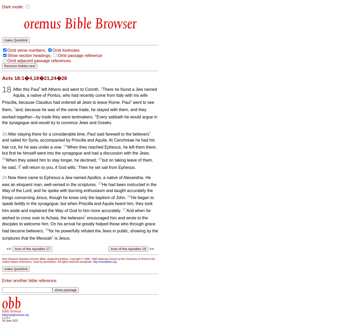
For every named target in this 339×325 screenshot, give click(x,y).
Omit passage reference (80, 55)
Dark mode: (13, 7)
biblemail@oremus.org (15, 315)
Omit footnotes (66, 50)
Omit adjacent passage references (39, 61)
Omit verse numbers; (26, 50)
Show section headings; (29, 55)
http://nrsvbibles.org (104, 261)
